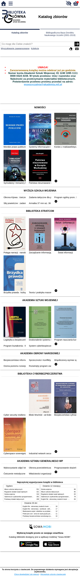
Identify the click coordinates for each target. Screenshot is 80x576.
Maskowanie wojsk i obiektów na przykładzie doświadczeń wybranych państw (48, 511)
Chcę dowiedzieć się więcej (26, 574)
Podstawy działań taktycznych (14, 499)
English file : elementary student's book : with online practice (43, 506)
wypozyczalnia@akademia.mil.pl (43, 84)
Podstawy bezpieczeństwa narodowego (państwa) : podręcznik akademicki (47, 516)
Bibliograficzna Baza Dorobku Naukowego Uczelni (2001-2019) (59, 34)
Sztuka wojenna (9, 494)
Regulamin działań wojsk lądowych (16, 492)
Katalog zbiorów (20, 33)
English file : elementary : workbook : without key (39, 509)
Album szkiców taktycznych (13, 489)
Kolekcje (35, 48)
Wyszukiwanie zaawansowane (15, 48)
